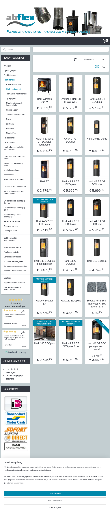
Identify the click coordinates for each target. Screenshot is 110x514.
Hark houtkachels (13, 89)
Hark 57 (44, 181)
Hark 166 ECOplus (44, 343)
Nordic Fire (11, 133)
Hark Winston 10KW (44, 100)
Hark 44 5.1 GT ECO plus (97, 222)
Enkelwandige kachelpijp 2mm (14, 209)
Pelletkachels (9, 138)
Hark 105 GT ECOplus (71, 262)
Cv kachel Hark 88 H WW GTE (71, 100)
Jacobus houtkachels (15, 114)
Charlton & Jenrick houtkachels (14, 104)
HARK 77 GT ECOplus (71, 140)
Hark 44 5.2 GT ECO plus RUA (70, 345)
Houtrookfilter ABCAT (13, 247)
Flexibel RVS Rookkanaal (15, 187)
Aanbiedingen (10, 75)
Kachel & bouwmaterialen (15, 271)
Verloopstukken (10, 231)
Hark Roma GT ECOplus (97, 100)
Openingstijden (10, 70)
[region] (35, 499)
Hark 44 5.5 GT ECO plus (97, 183)
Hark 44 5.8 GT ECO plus (70, 183)
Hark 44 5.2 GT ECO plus (44, 222)
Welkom (7, 66)
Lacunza (10, 124)
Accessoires (9, 175)
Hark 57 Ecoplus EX (44, 302)
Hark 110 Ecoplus (96, 261)
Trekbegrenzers (11, 226)
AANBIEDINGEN (13, 84)
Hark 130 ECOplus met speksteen (44, 262)
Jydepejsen (11, 98)
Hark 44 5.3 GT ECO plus (70, 222)
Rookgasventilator (12, 252)
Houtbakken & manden (14, 179)
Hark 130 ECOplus (70, 300)
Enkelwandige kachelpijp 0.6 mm (14, 202)
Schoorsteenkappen (12, 257)
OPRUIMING (9, 142)
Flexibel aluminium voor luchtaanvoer (14, 192)
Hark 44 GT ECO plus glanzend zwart (97, 346)
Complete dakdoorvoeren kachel (15, 157)
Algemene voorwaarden (14, 283)
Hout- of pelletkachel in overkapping (14, 148)
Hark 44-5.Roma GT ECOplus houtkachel (44, 141)
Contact (7, 278)
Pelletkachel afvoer (12, 221)
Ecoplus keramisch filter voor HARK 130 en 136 (97, 303)
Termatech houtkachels (16, 94)
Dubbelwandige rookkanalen (10, 239)
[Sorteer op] (88, 59)
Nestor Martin (12, 110)
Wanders (10, 128)
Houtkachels (9, 80)
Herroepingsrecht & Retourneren (12, 288)
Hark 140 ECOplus (97, 138)
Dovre (8, 119)
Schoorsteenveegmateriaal (15, 266)
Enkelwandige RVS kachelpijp (12, 215)
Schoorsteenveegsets (13, 261)
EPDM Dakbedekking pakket (13, 164)
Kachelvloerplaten (11, 170)
